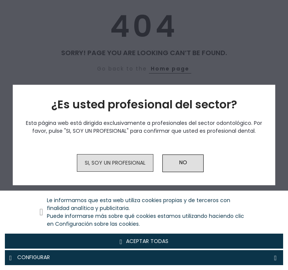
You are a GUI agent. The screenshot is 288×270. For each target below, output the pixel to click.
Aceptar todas (144, 241)
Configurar (144, 258)
